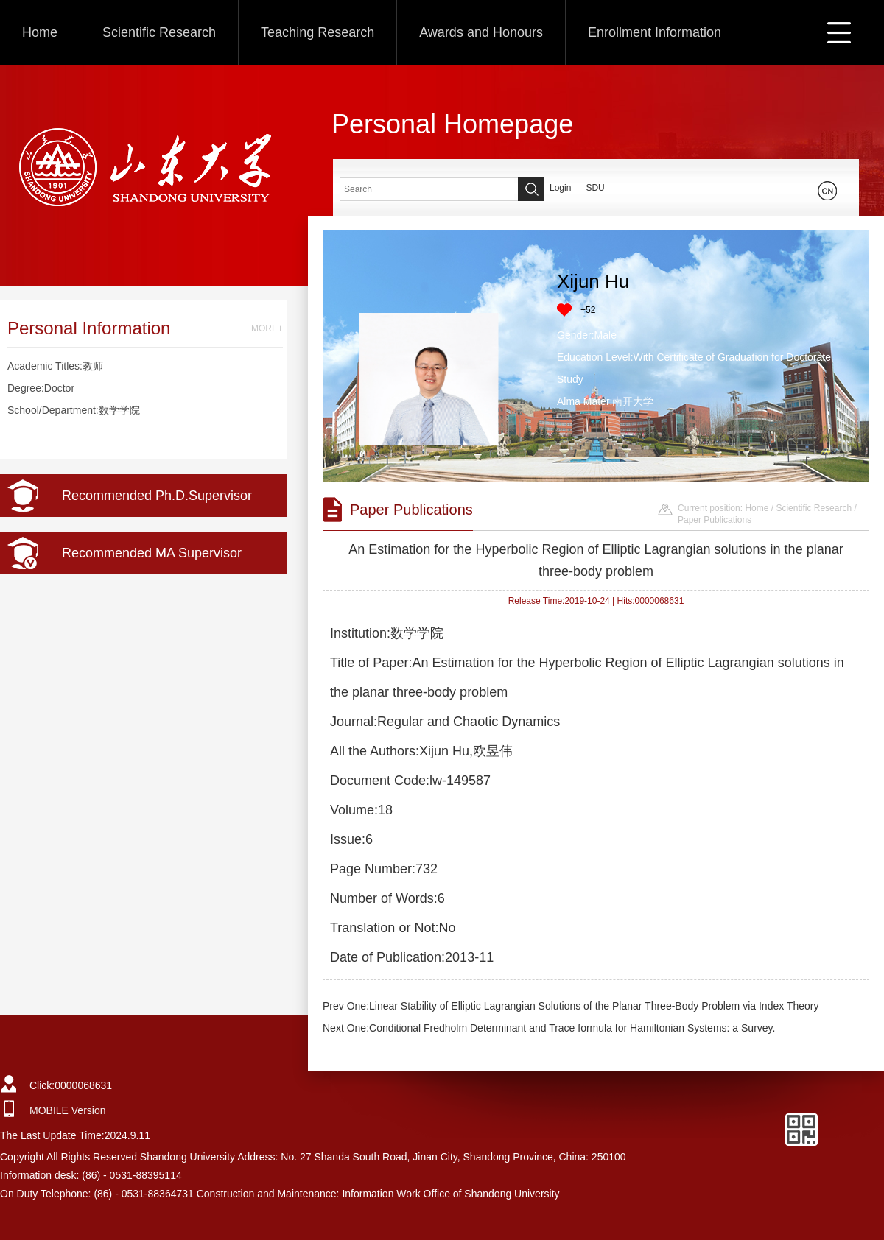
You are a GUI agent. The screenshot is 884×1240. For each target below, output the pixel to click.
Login (560, 188)
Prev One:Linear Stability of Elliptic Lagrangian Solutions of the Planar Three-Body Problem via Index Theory (570, 1006)
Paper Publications (714, 520)
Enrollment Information (654, 32)
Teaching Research (317, 32)
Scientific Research (159, 32)
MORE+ (267, 328)
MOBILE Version (67, 1110)
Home (39, 32)
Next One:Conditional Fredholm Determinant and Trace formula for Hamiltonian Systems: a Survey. (549, 1028)
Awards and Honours (481, 32)
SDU (595, 188)
